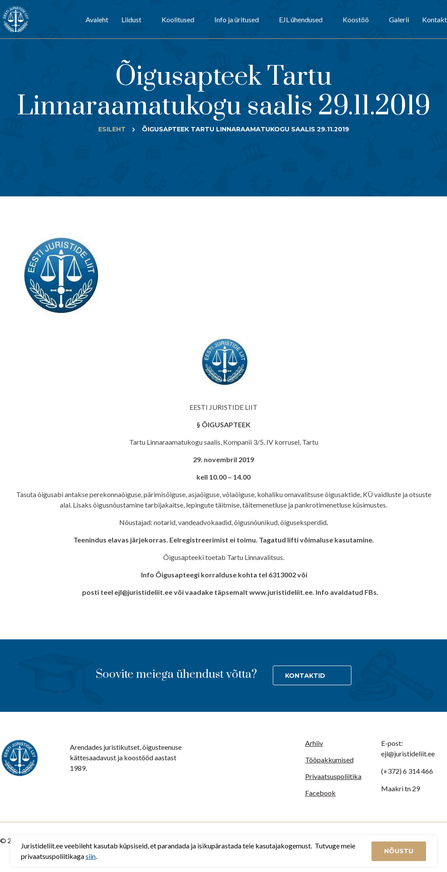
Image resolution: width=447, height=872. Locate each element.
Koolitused (178, 19)
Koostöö (356, 19)
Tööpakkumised (329, 759)
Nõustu (398, 851)
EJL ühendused (301, 19)
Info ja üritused (236, 19)
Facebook (320, 793)
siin (91, 856)
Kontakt (434, 19)
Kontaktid (305, 676)
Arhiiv (314, 743)
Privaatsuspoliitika (333, 776)
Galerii (399, 19)
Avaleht (97, 19)
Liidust (131, 19)
